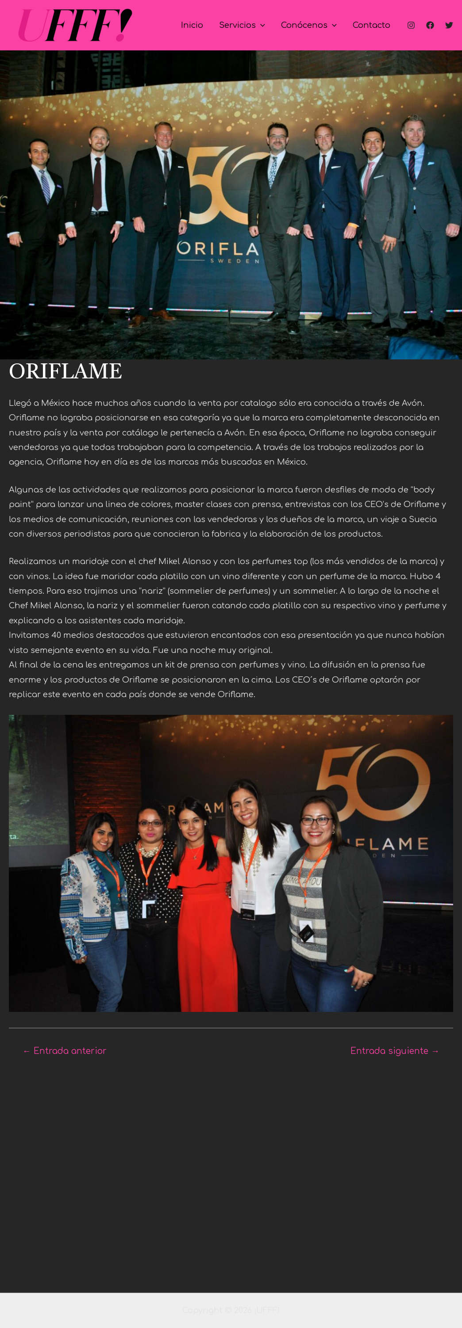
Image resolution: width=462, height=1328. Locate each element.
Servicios (242, 25)
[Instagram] (411, 25)
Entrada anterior (65, 1051)
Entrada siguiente (394, 1051)
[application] (260, 25)
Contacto (371, 25)
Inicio (192, 25)
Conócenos (309, 25)
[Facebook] (430, 25)
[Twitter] (449, 25)
